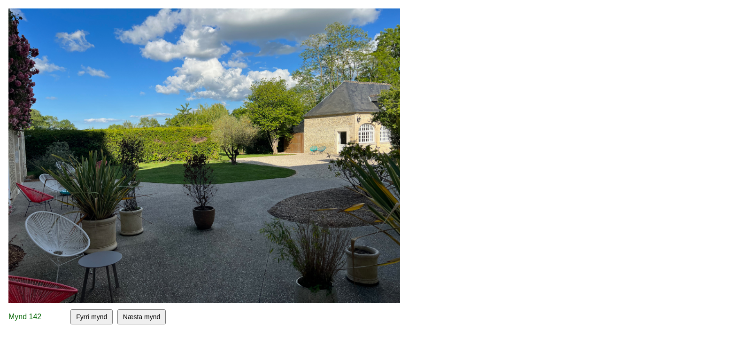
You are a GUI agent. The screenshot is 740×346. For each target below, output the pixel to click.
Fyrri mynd (91, 317)
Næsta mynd (141, 317)
